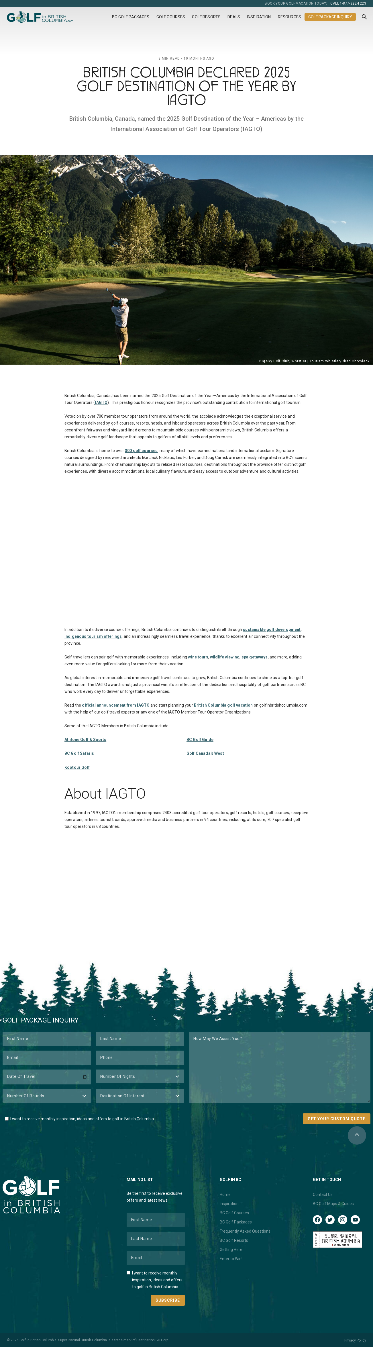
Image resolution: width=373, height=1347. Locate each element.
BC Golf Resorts (234, 1240)
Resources (289, 17)
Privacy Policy (355, 1340)
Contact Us (323, 1194)
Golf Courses (170, 17)
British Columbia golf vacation (223, 705)
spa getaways (255, 657)
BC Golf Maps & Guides (333, 1203)
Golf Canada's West (205, 753)
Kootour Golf (77, 767)
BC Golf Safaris (79, 753)
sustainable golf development (272, 629)
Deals (233, 17)
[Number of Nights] (140, 1076)
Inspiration (259, 17)
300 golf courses (141, 450)
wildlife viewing (224, 657)
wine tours (198, 657)
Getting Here (231, 1249)
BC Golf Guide (199, 739)
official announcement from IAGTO (116, 705)
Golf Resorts (206, 17)
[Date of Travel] (47, 1077)
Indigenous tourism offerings (93, 636)
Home (225, 1194)
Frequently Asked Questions (245, 1231)
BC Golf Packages (130, 17)
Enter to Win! (231, 1258)
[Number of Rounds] (47, 1096)
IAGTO (101, 402)
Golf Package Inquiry (330, 17)
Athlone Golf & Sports (85, 739)
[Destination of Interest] (140, 1096)
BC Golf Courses (234, 1213)
